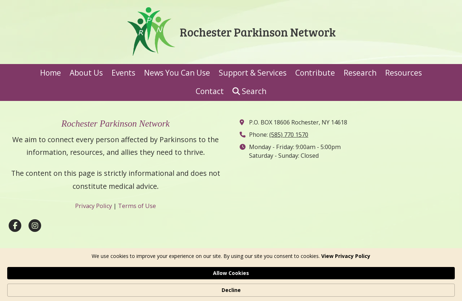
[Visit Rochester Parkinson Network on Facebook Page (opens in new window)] (15, 225)
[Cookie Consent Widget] (231, 286)
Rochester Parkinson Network (258, 32)
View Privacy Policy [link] (113, 290)
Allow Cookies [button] (327, 286)
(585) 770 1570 (288, 135)
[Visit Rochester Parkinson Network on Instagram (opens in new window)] (35, 225)
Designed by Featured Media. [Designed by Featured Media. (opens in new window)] (289, 269)
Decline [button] (376, 286)
